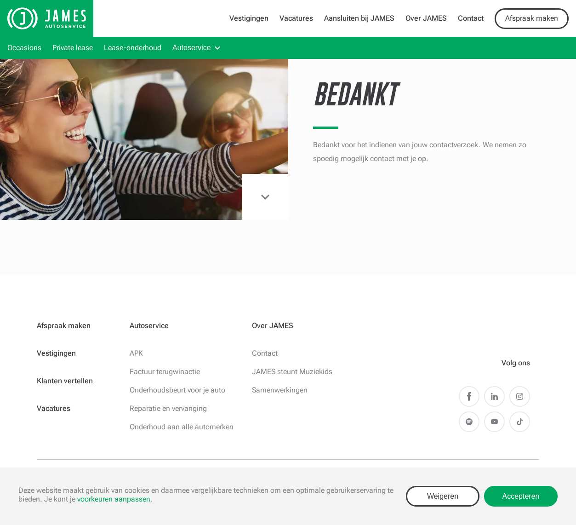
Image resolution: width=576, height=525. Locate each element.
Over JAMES (426, 18)
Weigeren (442, 496)
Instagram (519, 396)
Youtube (494, 421)
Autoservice (191, 48)
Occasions (24, 47)
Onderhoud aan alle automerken (182, 426)
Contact (471, 18)
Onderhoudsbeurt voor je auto (177, 390)
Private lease (72, 47)
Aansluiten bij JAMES (359, 18)
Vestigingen (248, 18)
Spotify (469, 421)
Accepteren (521, 496)
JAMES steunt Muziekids (292, 371)
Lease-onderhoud (132, 47)
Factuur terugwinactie (165, 371)
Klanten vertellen (65, 380)
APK (136, 353)
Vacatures (296, 18)
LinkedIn (494, 396)
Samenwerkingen (280, 390)
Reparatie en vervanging (168, 408)
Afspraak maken (531, 18)
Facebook (469, 396)
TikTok (519, 421)
